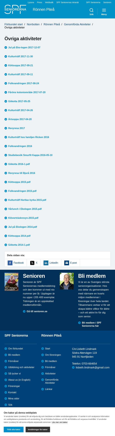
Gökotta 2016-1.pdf (19, 164)
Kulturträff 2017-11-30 (20, 56)
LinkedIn (53, 263)
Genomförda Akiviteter (77, 24)
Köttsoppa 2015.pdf (19, 182)
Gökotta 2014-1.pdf (19, 245)
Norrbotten (33, 24)
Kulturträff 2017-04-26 (20, 110)
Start (47, 348)
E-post (73, 263)
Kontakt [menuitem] (12, 392)
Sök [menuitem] (91, 11)
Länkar (48, 389)
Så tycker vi (14, 373)
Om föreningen (53, 355)
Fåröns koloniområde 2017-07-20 (27, 92)
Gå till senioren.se (37, 311)
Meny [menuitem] (104, 11)
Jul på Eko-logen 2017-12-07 (24, 47)
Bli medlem (14, 355)
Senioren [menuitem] (107, 2)
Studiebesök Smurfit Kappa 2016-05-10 (30, 155)
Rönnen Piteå (52, 24)
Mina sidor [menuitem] (13, 398)
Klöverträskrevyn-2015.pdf (23, 218)
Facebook (19, 263)
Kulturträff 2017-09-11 (20, 74)
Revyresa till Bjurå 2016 (21, 173)
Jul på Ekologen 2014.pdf (22, 227)
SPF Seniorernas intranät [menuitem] (67, 2)
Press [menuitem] (39, 2)
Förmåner (13, 361)
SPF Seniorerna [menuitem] (93, 2)
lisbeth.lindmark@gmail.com (92, 367)
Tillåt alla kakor (13, 430)
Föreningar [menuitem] (14, 386)
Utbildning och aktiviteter (21, 367)
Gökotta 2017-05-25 (19, 101)
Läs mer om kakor (60, 422)
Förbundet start (13, 24)
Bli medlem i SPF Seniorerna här (91, 324)
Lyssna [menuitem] (31, 2)
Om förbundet (15, 348)
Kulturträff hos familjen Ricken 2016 (28, 137)
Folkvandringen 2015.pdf (22, 191)
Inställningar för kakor (38, 430)
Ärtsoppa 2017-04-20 (20, 119)
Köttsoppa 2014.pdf (19, 236)
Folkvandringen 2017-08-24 (23, 83)
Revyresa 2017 (16, 128)
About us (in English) (19, 380)
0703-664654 (89, 363)
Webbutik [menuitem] (49, 2)
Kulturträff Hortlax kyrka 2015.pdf (27, 200)
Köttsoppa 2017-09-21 (20, 65)
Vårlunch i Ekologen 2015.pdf (25, 209)
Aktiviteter (50, 373)
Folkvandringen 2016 (20, 146)
